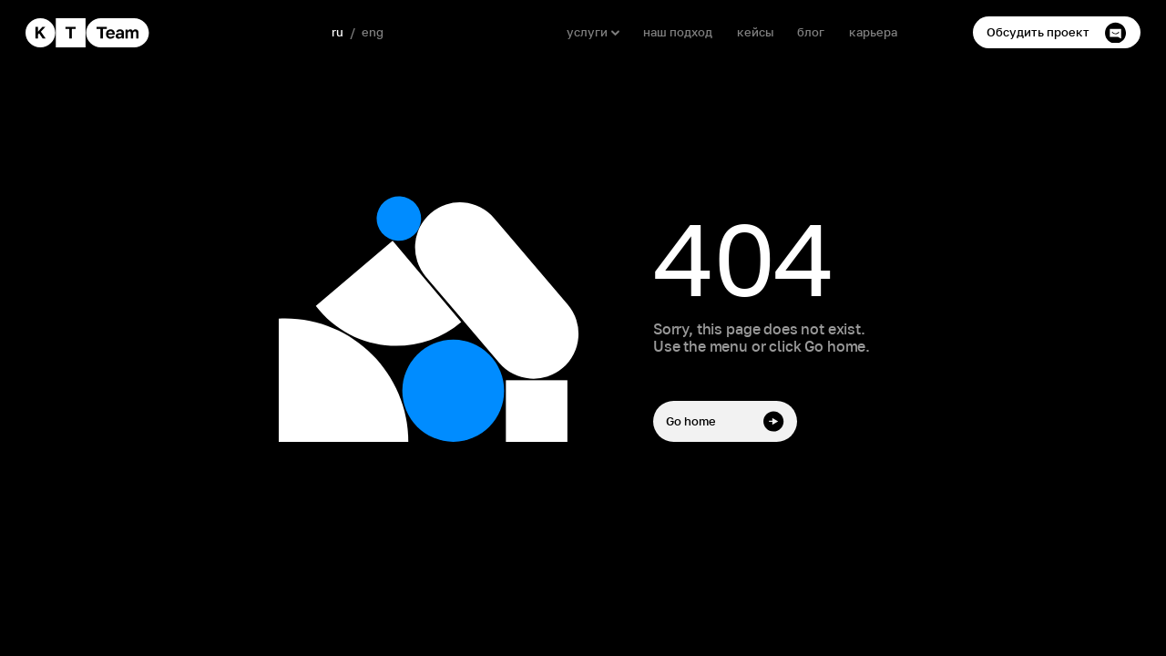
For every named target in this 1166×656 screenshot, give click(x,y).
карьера (873, 32)
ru (337, 32)
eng (373, 32)
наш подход (677, 32)
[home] (87, 32)
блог (810, 32)
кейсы (755, 32)
